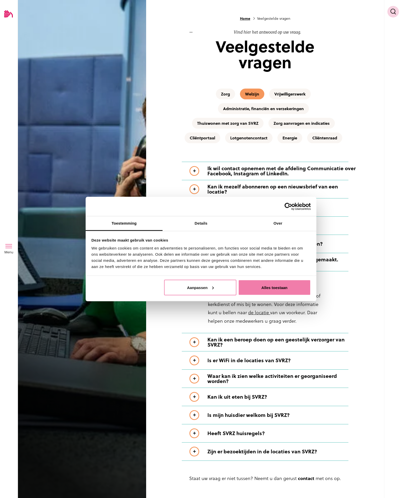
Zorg (225, 94)
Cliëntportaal (202, 138)
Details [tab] (201, 223)
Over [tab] (278, 223)
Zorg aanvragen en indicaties (302, 123)
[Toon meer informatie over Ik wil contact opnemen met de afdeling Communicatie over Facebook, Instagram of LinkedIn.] (273, 171)
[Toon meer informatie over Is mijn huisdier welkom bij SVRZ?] (273, 415)
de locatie (259, 312)
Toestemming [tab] (124, 223)
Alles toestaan (275, 287)
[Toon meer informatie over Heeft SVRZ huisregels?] (273, 433)
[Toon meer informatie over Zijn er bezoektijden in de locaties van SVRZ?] (273, 452)
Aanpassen (200, 287)
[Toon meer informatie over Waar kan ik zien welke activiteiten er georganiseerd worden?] (273, 379)
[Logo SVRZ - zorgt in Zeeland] (8, 14)
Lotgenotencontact (248, 138)
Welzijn (252, 94)
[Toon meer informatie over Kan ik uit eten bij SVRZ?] (273, 397)
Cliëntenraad (324, 138)
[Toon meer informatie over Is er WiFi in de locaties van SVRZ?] (273, 360)
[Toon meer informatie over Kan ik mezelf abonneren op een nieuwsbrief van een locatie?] (273, 189)
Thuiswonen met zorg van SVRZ (227, 123)
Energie (290, 138)
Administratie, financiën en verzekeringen (263, 108)
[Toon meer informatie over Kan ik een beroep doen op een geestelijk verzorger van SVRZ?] (273, 342)
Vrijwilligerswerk (290, 94)
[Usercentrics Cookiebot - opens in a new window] (288, 206)
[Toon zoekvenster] (393, 11)
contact (306, 478)
